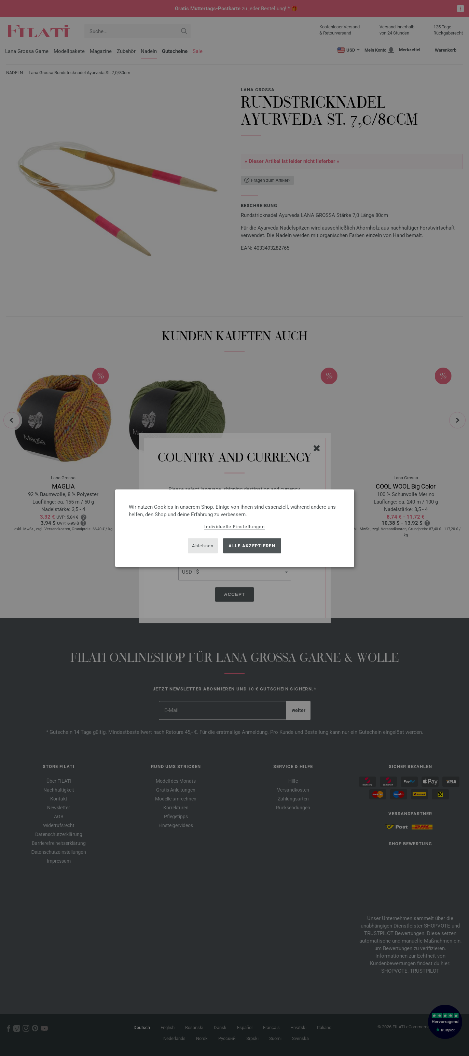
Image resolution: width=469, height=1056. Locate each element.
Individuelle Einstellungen (234, 526)
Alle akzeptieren (252, 545)
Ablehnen (202, 545)
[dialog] (234, 528)
